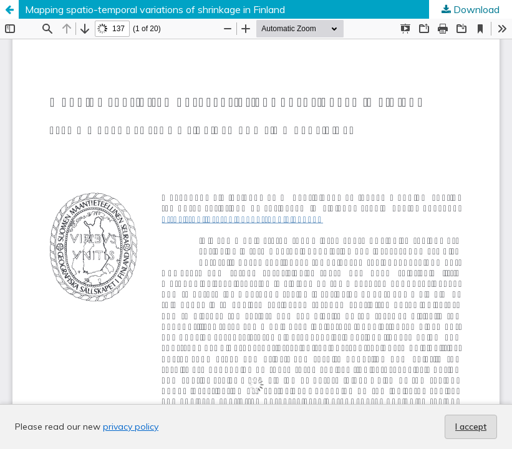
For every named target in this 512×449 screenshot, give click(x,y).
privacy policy (130, 426)
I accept (470, 426)
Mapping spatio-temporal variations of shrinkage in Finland (155, 9)
